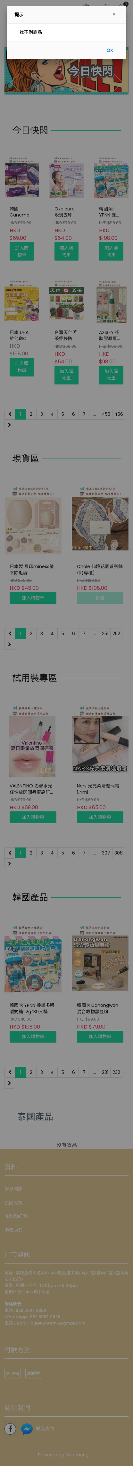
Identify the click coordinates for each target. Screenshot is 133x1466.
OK (109, 50)
